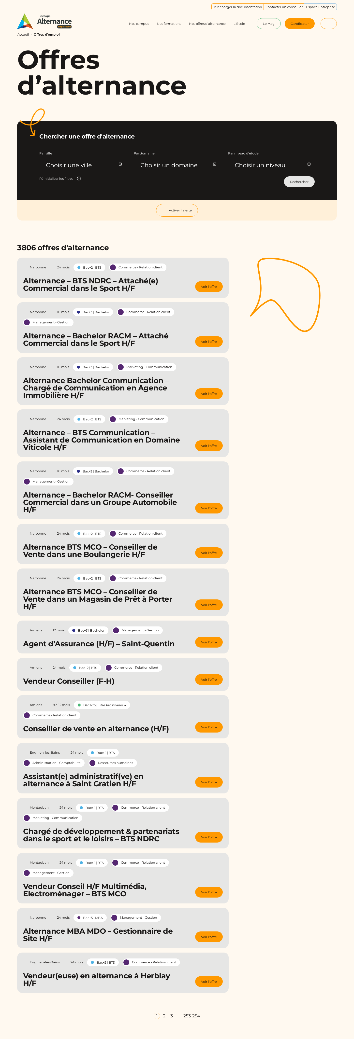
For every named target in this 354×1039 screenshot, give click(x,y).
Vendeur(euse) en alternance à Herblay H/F (96, 979)
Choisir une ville (83, 165)
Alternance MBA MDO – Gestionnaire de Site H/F (98, 935)
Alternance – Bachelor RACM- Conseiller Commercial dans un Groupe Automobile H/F (100, 502)
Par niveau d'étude (243, 153)
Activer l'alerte (177, 210)
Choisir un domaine (178, 165)
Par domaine (144, 153)
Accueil (23, 34)
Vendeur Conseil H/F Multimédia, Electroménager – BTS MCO (85, 890)
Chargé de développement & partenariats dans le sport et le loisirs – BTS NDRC (101, 835)
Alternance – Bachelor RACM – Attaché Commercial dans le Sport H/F (95, 339)
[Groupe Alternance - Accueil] (49, 21)
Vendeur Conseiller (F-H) (68, 681)
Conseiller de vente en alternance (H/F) (96, 728)
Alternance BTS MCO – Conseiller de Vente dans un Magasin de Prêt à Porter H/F (97, 599)
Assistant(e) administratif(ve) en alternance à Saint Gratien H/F (83, 780)
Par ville (45, 153)
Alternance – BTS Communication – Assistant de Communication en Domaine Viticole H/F (101, 440)
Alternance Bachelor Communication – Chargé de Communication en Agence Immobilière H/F (96, 388)
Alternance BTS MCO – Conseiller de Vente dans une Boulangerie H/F (90, 550)
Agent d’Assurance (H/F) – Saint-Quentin (99, 643)
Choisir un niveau (272, 165)
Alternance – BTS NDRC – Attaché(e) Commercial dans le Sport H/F (90, 284)
